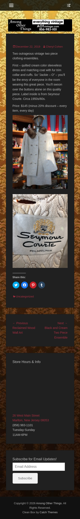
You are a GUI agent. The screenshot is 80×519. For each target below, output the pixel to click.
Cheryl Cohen (54, 46)
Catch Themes (49, 512)
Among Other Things (49, 503)
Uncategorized (25, 296)
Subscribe (25, 478)
